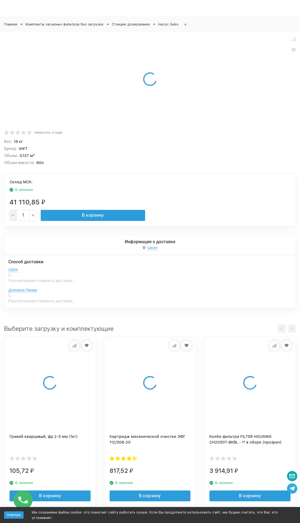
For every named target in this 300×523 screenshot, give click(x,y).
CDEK (13, 270)
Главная (10, 24)
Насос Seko (168, 24)
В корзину (93, 215)
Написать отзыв (48, 132)
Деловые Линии (22, 290)
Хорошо (14, 515)
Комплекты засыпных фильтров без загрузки (64, 24)
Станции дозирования (131, 24)
